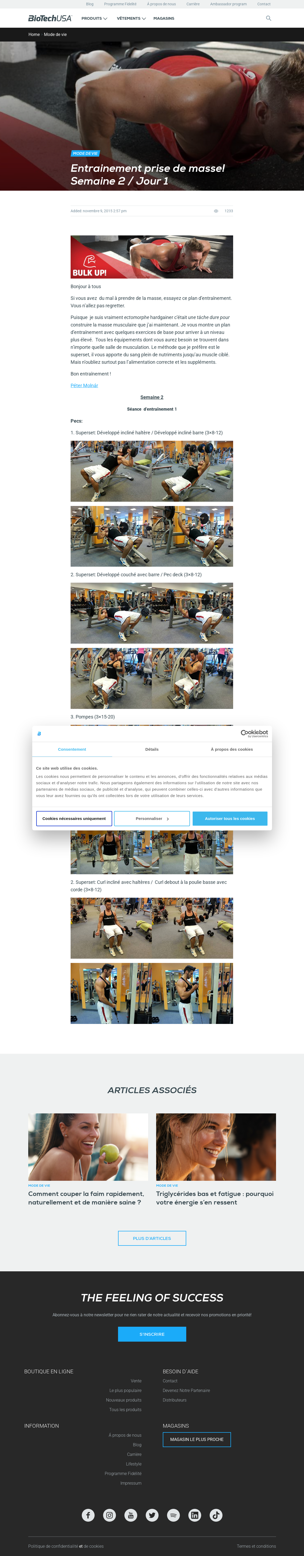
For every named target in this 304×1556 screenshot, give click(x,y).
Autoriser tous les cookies (230, 818)
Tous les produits (125, 1409)
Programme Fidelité (120, 4)
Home (34, 34)
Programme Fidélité (123, 1473)
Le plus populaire (125, 1390)
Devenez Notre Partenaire (186, 1390)
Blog (90, 4)
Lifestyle (133, 1464)
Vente (136, 1380)
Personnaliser (152, 818)
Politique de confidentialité (53, 1546)
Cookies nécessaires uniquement (74, 818)
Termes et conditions (256, 1546)
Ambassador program (228, 4)
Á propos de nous (161, 4)
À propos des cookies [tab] (232, 749)
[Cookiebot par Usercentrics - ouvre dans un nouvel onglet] (244, 734)
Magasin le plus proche (197, 1439)
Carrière (193, 4)
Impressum (130, 1483)
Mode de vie (55, 34)
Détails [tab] (152, 749)
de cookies (94, 1546)
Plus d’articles (152, 1239)
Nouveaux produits (123, 1400)
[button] (94, 18)
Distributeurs (175, 1400)
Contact (264, 4)
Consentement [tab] (72, 749)
